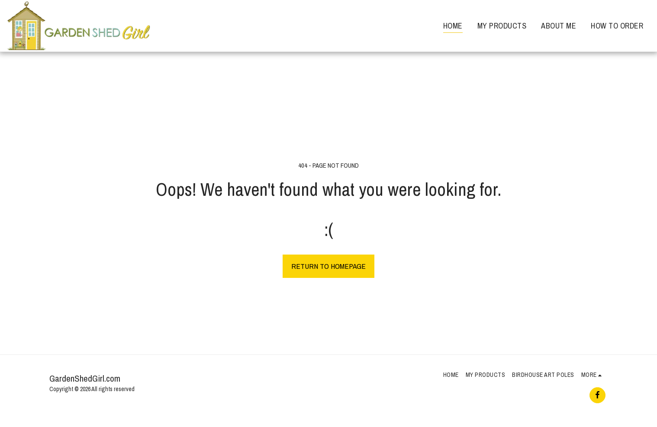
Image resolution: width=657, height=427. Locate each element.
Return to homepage (328, 266)
